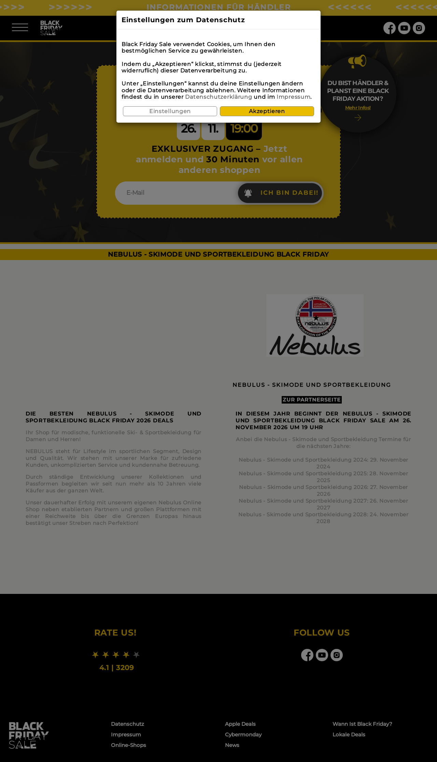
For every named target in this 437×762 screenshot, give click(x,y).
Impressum (293, 97)
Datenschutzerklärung (218, 97)
